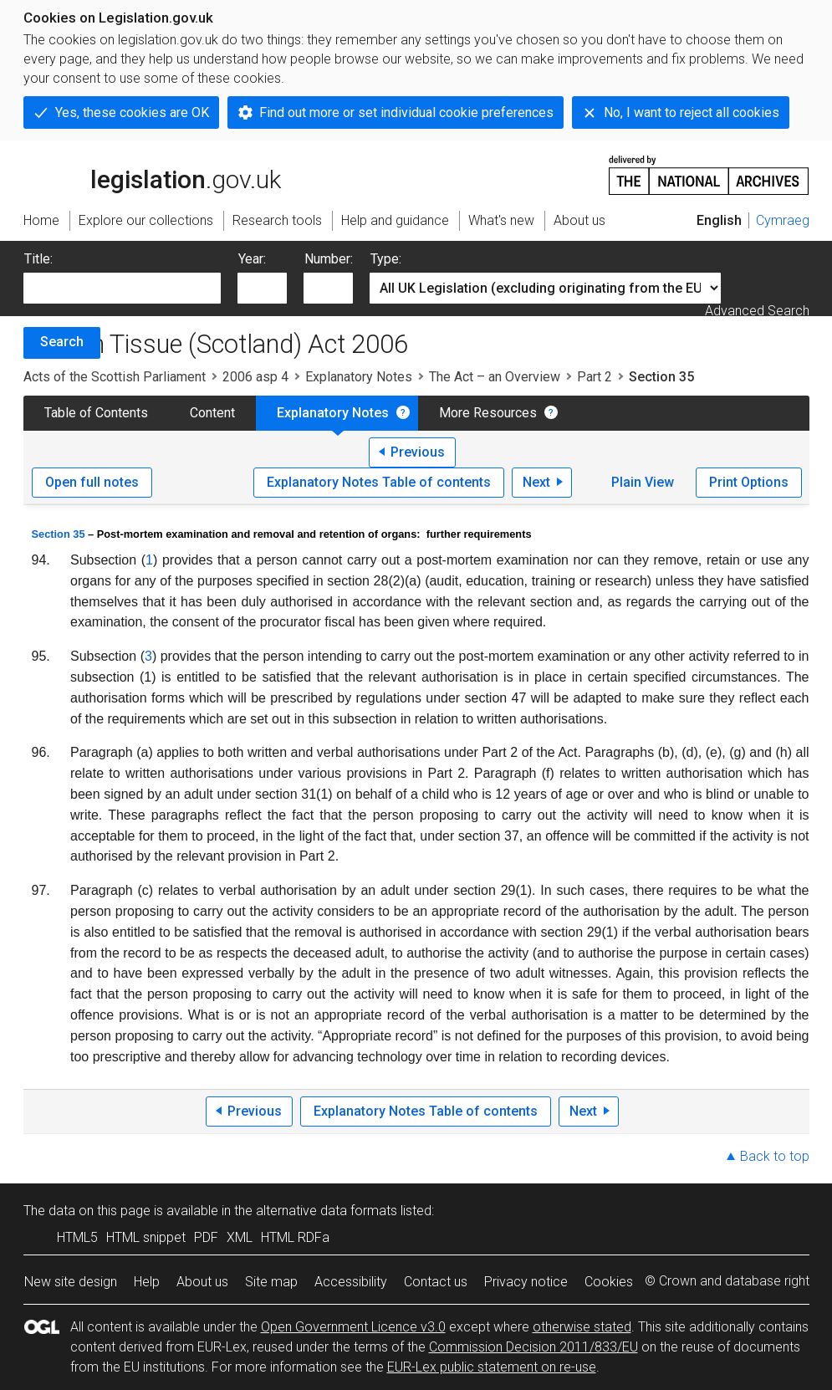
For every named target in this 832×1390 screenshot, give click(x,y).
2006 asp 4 (255, 377)
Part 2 (594, 377)
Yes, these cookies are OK (132, 112)
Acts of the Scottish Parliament (114, 377)
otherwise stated (582, 1327)
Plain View (642, 482)
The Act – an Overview (494, 377)
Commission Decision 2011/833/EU (533, 1347)
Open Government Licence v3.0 (353, 1327)
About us (202, 1282)
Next (536, 482)
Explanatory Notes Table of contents (379, 482)
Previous (417, 452)
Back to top (774, 1156)
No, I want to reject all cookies (691, 112)
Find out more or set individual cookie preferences (406, 112)
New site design (70, 1282)
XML (240, 1237)
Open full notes (92, 482)
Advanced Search (757, 311)
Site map (271, 1282)
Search (62, 342)
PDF (206, 1237)
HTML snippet (146, 1237)
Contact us (435, 1282)
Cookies (608, 1282)
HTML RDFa (295, 1237)
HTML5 (77, 1237)
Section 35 (58, 534)
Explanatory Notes (358, 377)
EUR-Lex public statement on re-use (491, 1367)
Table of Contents (96, 413)
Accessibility (350, 1282)
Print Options (749, 482)
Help (147, 1282)
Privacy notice (526, 1282)
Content (212, 413)
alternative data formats (326, 1211)
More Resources (488, 413)
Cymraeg (782, 220)
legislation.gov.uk (152, 174)
